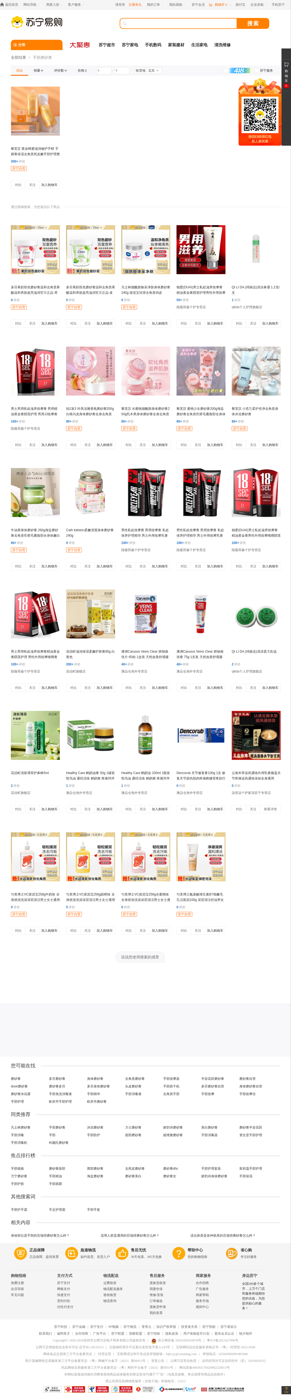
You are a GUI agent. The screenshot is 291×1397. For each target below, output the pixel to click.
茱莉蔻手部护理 (250, 1168)
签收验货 (109, 1295)
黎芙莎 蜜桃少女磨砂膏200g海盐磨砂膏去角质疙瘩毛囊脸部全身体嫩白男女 (201, 414)
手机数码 (153, 45)
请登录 (120, 5)
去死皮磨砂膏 (135, 1168)
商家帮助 (202, 1295)
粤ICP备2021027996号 (222, 1340)
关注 (32, 185)
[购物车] (220, 5)
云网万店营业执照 (183, 1361)
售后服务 (157, 1276)
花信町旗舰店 (76, 671)
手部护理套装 (211, 1168)
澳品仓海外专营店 (134, 671)
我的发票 (156, 1313)
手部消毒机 (19, 1143)
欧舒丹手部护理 (60, 1101)
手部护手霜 (19, 1210)
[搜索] (182, 23)
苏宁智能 (208, 1327)
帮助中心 (195, 1250)
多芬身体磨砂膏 (98, 1086)
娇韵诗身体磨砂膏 (214, 1176)
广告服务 (202, 1289)
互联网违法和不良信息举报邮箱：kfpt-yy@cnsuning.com (157, 1354)
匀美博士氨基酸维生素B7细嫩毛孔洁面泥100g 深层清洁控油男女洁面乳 (200, 899)
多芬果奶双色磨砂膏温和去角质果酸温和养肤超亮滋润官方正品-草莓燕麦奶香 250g (35, 292)
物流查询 (109, 1301)
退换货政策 (158, 1283)
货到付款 (63, 1301)
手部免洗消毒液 (60, 1094)
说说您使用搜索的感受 (140, 957)
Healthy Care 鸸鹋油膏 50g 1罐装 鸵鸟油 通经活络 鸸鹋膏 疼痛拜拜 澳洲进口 (90, 778)
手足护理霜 (57, 1210)
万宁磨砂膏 (19, 1176)
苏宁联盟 (117, 1333)
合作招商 (202, 1283)
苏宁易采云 (229, 1327)
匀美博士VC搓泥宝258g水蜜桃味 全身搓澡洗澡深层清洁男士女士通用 (145, 899)
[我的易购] (177, 5)
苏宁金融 (78, 1327)
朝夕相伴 (245, 1333)
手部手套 (93, 1210)
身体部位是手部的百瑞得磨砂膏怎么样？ (40, 1235)
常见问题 (17, 1295)
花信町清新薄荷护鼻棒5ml (30, 773)
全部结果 (18, 57)
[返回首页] (10, 5)
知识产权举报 (166, 1327)
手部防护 (93, 1135)
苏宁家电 (130, 45)
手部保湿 (245, 1176)
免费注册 (17, 1283)
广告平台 (99, 1333)
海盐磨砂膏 (95, 1176)
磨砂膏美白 (133, 1176)
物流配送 (111, 1276)
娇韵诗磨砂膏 (173, 1127)
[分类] (37, 45)
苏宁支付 (63, 1283)
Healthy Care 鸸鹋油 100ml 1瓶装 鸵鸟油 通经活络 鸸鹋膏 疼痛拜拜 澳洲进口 (145, 778)
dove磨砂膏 (19, 1086)
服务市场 (202, 1301)
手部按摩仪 (247, 1094)
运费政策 (109, 1283)
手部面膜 (55, 1184)
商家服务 (203, 1276)
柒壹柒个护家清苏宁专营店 (251, 793)
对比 (18, 185)
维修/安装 (156, 1295)
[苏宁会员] (198, 5)
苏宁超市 (107, 45)
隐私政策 (171, 1333)
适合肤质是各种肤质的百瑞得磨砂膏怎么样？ (223, 1235)
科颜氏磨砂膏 (59, 1143)
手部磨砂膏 (57, 1127)
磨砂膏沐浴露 (20, 1094)
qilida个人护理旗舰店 (247, 307)
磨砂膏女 (169, 1176)
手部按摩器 (171, 1079)
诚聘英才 (63, 1333)
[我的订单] (155, 5)
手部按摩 (207, 1094)
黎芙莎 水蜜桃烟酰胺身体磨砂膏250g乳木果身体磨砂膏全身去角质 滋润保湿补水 (145, 414)
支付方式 (64, 1276)
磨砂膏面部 (57, 1168)
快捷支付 (63, 1295)
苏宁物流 (130, 1327)
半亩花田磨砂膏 (212, 1079)
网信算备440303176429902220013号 (204, 1368)
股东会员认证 (224, 1333)
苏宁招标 (153, 1333)
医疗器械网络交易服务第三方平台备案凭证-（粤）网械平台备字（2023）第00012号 (85, 1361)
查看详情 (270, 809)
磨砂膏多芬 (57, 1086)
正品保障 (37, 1250)
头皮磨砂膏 (133, 1086)
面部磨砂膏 (133, 1135)
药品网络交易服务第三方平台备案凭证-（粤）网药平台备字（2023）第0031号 (117, 1368)
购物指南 (18, 1276)
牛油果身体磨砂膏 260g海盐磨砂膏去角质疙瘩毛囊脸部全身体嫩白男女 (35, 535)
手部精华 (93, 1094)
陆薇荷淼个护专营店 (191, 307)
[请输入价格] (104, 70)
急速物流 (88, 1250)
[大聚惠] (80, 45)
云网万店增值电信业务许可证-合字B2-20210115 (70, 1347)
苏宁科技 (60, 1327)
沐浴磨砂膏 (95, 1127)
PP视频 (114, 1327)
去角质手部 (171, 1094)
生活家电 (199, 45)
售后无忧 (138, 1250)
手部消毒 (17, 1135)
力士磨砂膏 (133, 1127)
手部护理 (17, 1101)
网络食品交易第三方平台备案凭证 (67, 1354)
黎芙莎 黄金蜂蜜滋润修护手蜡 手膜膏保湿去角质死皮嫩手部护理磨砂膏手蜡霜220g (35, 154)
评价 (18, 161)
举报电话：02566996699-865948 (225, 1354)
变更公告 (157, 1361)
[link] (19, 70)
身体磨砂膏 (95, 1079)
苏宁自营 (18, 168)
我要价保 (156, 1289)
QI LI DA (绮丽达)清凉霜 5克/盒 (254, 651)
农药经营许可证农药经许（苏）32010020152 (234, 1361)
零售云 (146, 1327)
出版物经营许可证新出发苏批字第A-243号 (139, 1347)
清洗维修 (222, 45)
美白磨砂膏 (209, 1127)
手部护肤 (17, 1184)
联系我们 (45, 1333)
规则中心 (202, 1307)
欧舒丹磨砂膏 (97, 1101)
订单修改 (156, 1301)
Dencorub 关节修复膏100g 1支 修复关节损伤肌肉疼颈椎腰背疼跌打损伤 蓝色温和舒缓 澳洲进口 (201, 778)
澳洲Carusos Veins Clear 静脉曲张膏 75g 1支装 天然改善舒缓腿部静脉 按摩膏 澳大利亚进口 (200, 657)
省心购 (246, 1250)
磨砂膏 (16, 1079)
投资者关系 (189, 1327)
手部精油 (55, 1176)
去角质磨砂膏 (135, 1079)
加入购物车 (49, 185)
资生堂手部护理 (250, 1135)
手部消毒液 (133, 1094)
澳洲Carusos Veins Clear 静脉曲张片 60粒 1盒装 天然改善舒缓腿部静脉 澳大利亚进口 (145, 657)
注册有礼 (135, 5)
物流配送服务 (113, 1289)
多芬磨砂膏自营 (212, 1086)
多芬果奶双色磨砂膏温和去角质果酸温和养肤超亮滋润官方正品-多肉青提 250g (90, 292)
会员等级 (17, 1289)
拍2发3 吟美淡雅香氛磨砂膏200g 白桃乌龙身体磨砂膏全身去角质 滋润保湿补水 (90, 414)
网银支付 (63, 1289)
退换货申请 (158, 1307)
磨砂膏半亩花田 (250, 1127)
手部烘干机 (171, 1086)
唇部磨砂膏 (95, 1168)
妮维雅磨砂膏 (173, 1135)
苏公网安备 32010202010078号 (176, 1340)
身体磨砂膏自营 (250, 1086)
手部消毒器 (209, 1135)
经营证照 (104, 1354)
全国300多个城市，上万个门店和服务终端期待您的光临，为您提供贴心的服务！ (253, 1296)
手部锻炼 (17, 1168)
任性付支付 (65, 1307)
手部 (52, 1135)
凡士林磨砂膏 (20, 1127)
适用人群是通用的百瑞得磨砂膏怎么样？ (130, 1235)
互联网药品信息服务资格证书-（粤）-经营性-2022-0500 (215, 1347)
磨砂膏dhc (170, 1168)
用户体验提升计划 (196, 1333)
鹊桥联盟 (135, 1333)
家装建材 (176, 45)
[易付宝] (240, 5)
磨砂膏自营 (247, 1079)
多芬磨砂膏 (57, 1079)
